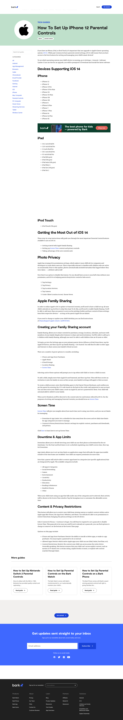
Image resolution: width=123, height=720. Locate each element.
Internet (14, 78)
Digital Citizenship (84, 705)
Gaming (14, 75)
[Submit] (75, 677)
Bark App (15, 695)
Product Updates (50, 692)
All (13, 52)
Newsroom (66, 695)
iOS (13, 81)
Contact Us (32, 698)
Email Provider (16, 69)
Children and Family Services (84, 696)
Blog (47, 689)
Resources (49, 695)
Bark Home (15, 698)
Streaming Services (18, 98)
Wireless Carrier (17, 104)
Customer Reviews (34, 702)
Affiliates (65, 689)
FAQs (30, 695)
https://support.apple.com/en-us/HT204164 (54, 312)
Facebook (15, 72)
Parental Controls (17, 89)
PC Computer (16, 92)
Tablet (14, 101)
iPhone (14, 84)
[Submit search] (30, 43)
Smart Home (16, 95)
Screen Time (54, 240)
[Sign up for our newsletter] (61, 677)
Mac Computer (17, 86)
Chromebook (16, 66)
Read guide (20, 582)
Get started (107, 2)
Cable (14, 63)
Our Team (32, 692)
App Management (18, 58)
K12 (80, 692)
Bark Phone (15, 692)
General (81, 689)
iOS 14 (45, 44)
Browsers (15, 60)
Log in (98, 2)
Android (14, 55)
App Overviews (50, 702)
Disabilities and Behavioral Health (84, 701)
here (43, 422)
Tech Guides (44, 13)
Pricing (31, 689)
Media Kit (65, 692)
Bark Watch (15, 689)
